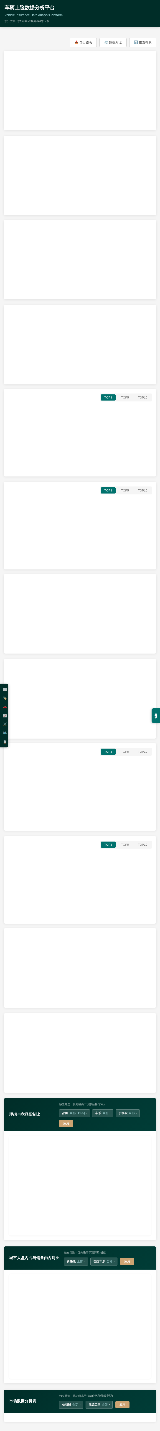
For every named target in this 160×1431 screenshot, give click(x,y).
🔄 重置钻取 (143, 42)
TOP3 (108, 397)
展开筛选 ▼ (155, 715)
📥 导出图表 (83, 42)
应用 (66, 1123)
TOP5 (125, 397)
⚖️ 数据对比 (113, 42)
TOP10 (142, 397)
